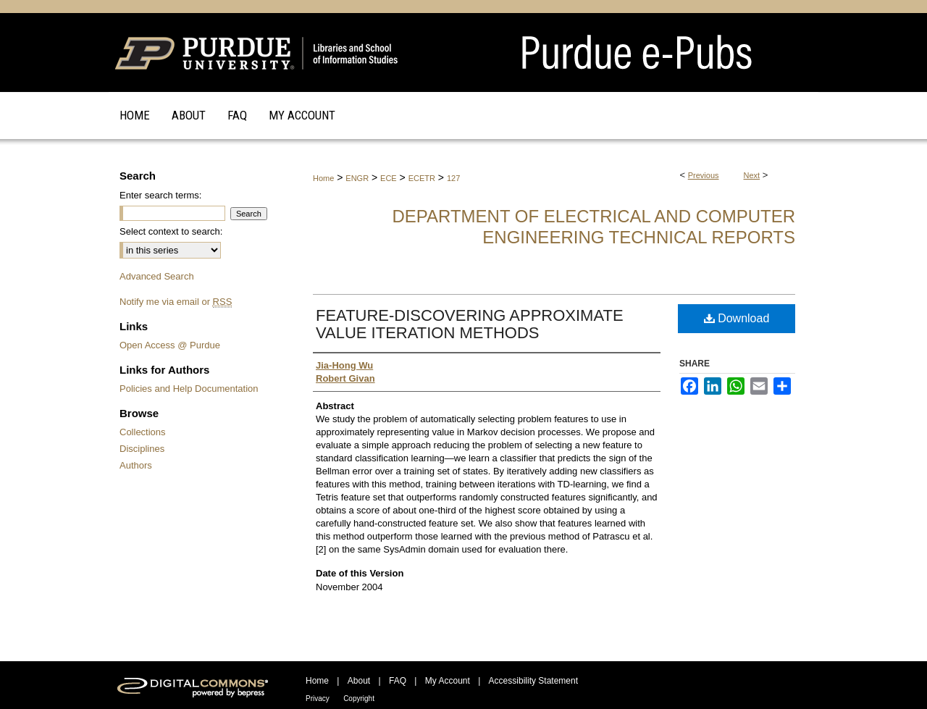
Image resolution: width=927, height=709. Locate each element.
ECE (388, 178)
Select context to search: (170, 231)
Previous (703, 175)
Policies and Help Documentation (189, 388)
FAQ (397, 681)
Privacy (318, 698)
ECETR (421, 178)
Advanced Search (156, 276)
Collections (142, 432)
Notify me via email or (175, 301)
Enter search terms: (160, 195)
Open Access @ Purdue (169, 345)
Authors (135, 465)
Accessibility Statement (533, 681)
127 (453, 178)
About (359, 681)
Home (323, 178)
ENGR (357, 178)
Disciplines (141, 448)
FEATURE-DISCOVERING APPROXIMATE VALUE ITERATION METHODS (470, 324)
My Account (447, 681)
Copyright (358, 698)
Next (752, 175)
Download (737, 318)
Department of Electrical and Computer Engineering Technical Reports (593, 226)
